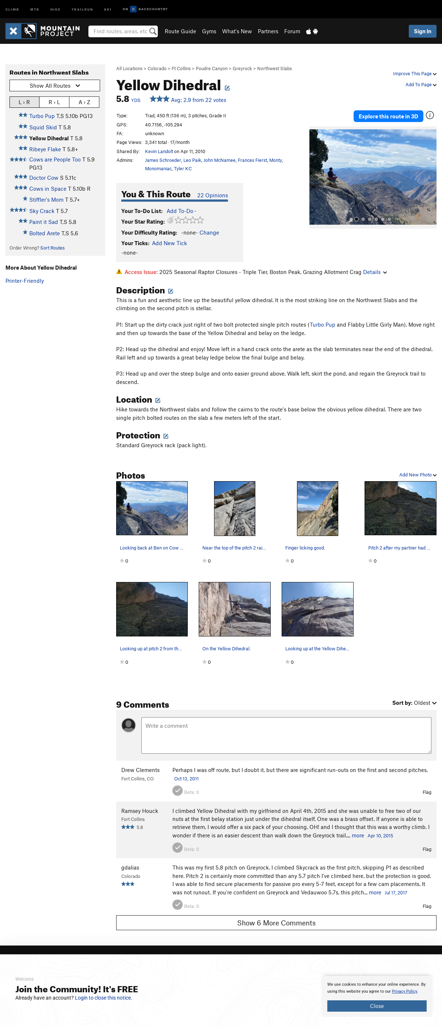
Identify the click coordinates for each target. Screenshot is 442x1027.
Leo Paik (192, 160)
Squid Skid (43, 127)
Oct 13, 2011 (186, 778)
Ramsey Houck (139, 810)
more (358, 835)
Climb (12, 9)
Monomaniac (158, 168)
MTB (34, 9)
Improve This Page (415, 73)
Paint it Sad (43, 221)
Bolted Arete (44, 233)
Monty (275, 160)
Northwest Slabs (274, 68)
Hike (55, 9)
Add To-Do (180, 211)
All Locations (129, 68)
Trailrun (82, 9)
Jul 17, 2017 (396, 892)
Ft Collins (181, 68)
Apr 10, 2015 (380, 835)
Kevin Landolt (159, 151)
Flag (427, 792)
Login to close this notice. (103, 998)
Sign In (422, 31)
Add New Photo (418, 475)
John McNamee (219, 160)
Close (377, 1006)
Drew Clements (140, 770)
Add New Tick (169, 243)
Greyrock (242, 68)
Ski (108, 9)
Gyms (209, 31)
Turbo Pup (42, 116)
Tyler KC (183, 168)
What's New (237, 31)
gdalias (130, 867)
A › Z (84, 101)
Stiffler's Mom (46, 199)
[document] (377, 996)
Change (209, 232)
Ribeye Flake (45, 149)
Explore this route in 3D (388, 116)
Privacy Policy (404, 991)
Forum (292, 31)
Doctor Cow (43, 177)
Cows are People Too (55, 159)
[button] (316, 177)
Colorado (157, 68)
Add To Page (421, 84)
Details (375, 272)
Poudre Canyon (212, 68)
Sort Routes (52, 248)
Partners (268, 31)
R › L (54, 101)
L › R (24, 101)
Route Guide (180, 31)
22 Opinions (212, 195)
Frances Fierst (252, 160)
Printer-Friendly (24, 280)
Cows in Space (47, 188)
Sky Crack (41, 211)
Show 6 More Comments (276, 922)
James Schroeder (163, 160)
